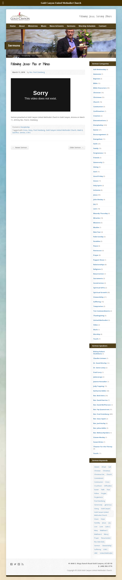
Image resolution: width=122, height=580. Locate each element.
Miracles (96, 218)
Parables (96, 241)
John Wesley (98, 199)
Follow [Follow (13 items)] (96, 493)
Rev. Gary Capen (99, 419)
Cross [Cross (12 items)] (107, 482)
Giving (95, 167)
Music (43, 26)
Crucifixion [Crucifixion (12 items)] (98, 486)
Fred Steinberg (39, 130)
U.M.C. (28, 132)
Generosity (97, 162)
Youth (95, 339)
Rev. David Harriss (100, 400)
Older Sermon (76, 147)
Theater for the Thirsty (102, 447)
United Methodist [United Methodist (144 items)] (106, 553)
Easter (95, 130)
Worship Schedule (87, 26)
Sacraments (98, 278)
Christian (97, 93)
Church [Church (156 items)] (109, 474)
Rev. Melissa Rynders (101, 433)
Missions (96, 223)
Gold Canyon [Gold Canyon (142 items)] (105, 508)
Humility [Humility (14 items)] (97, 523)
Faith (95, 144)
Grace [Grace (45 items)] (96, 519)
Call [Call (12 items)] (109, 467)
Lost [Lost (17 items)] (95, 527)
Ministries (33, 26)
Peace (95, 246)
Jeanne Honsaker (100, 381)
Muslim (96, 227)
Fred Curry (97, 372)
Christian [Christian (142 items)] (97, 471)
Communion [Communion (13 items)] (98, 482)
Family (95, 148)
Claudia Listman (99, 358)
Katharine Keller (99, 391)
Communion (98, 107)
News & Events (57, 26)
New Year (97, 232)
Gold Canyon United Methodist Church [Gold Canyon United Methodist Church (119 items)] (101, 513)
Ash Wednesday (99, 69)
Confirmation (98, 111)
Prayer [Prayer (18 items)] (96, 538)
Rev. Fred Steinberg (37, 72)
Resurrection (98, 274)
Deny (30, 130)
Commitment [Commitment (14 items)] (98, 478)
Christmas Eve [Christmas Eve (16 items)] (99, 474)
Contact (102, 26)
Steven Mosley (99, 437)
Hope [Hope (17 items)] (103, 519)
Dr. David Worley (100, 363)
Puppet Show (98, 260)
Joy (94, 204)
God (95, 172)
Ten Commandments (101, 311)
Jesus (95, 195)
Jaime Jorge (97, 377)
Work (95, 330)
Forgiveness (98, 153)
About (22, 26)
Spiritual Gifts (99, 288)
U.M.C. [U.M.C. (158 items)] (105, 549)
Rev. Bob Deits (99, 395)
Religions (97, 269)
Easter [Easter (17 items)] (96, 489)
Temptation (98, 306)
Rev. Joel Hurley (99, 423)
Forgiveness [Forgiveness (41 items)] (98, 497)
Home (13, 26)
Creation (96, 116)
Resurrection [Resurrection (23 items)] (106, 538)
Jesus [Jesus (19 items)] (104, 523)
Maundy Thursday (100, 213)
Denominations (99, 120)
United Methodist (100, 320)
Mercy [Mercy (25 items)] (106, 534)
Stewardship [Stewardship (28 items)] (106, 546)
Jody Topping (98, 386)
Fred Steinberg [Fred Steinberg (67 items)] (99, 501)
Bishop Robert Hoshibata (99, 352)
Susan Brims (98, 442)
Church (96, 102)
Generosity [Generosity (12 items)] (98, 505)
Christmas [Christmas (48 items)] (106, 471)
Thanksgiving (98, 316)
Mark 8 (80, 130)
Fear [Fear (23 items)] (108, 489)
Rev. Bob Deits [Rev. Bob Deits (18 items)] (99, 542)
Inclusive (96, 190)
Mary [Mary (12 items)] (96, 530)
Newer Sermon (19, 147)
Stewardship (98, 297)
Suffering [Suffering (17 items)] (97, 549)
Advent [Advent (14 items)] (96, 467)
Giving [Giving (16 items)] (96, 508)
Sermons (71, 26)
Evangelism (97, 139)
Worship (96, 334)
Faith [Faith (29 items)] (102, 489)
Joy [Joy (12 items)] (110, 523)
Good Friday (98, 176)
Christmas (97, 97)
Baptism (96, 79)
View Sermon (37, 56)
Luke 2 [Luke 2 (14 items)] (107, 527)
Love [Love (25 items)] (101, 527)
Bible (95, 83)
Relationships (98, 264)
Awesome (97, 74)
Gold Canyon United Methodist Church (61, 130)
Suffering (97, 302)
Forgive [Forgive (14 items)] (103, 493)
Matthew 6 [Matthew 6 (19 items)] (98, 534)
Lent (95, 209)
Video (95, 325)
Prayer (95, 255)
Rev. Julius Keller (99, 428)
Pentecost (97, 250)
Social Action (98, 283)
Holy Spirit (97, 185)
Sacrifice (15, 132)
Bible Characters (100, 88)
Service (22, 132)
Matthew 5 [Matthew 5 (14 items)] (103, 530)
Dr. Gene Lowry (99, 368)
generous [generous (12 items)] (108, 505)
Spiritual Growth (100, 292)
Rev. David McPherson (102, 405)
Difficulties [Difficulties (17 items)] (108, 486)
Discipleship (26, 56)
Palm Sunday (98, 237)
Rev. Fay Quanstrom (101, 409)
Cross (25, 130)
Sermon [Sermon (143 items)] (97, 546)
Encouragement (99, 134)
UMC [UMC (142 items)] (96, 553)
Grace (95, 181)
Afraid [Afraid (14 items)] (104, 467)
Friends (96, 158)
